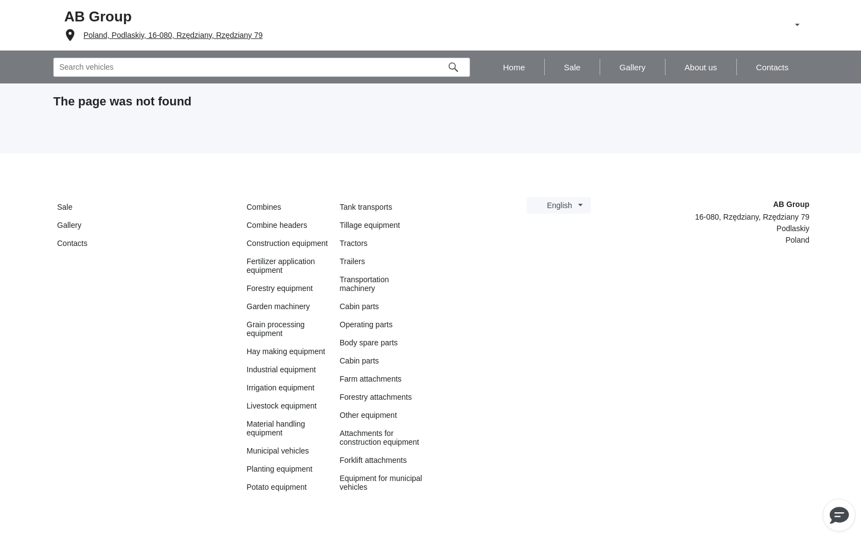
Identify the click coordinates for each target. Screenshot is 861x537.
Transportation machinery (364, 284)
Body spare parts (369, 342)
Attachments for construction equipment (380, 437)
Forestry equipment (280, 288)
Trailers (352, 261)
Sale (64, 207)
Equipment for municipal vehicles (381, 482)
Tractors (354, 243)
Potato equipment (277, 487)
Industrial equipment (281, 369)
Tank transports (366, 207)
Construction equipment (287, 243)
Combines (264, 207)
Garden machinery (278, 306)
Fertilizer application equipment (281, 266)
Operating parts (366, 324)
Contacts (72, 243)
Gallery (69, 225)
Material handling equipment (276, 428)
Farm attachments (371, 378)
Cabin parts (359, 306)
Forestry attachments (376, 397)
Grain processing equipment (276, 329)
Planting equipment (279, 469)
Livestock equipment (282, 405)
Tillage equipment (370, 225)
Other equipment (368, 415)
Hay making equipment (286, 351)
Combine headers (277, 225)
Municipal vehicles (278, 450)
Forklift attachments (373, 460)
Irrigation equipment (281, 387)
